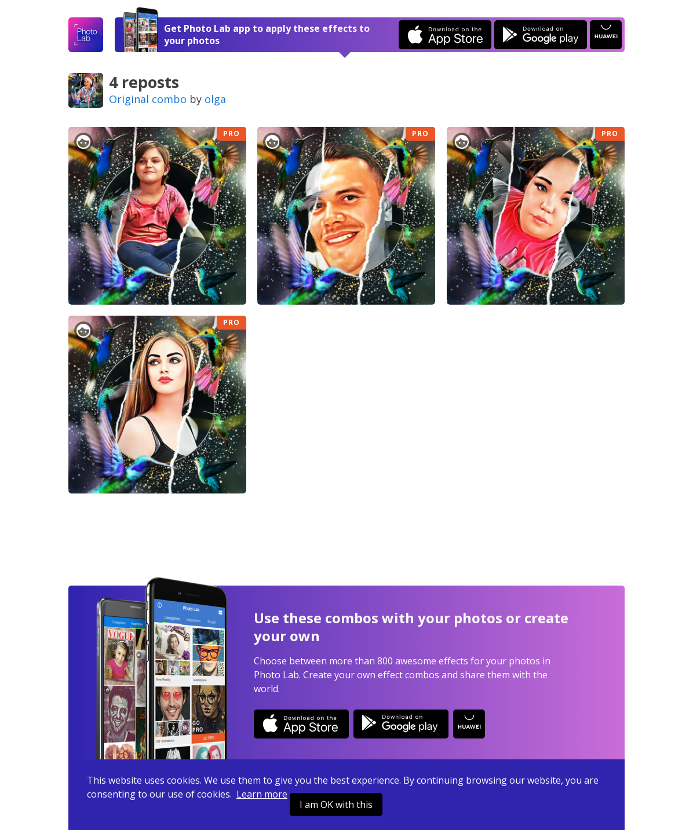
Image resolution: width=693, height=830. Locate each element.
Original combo (148, 99)
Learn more (261, 794)
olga (215, 99)
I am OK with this (336, 804)
